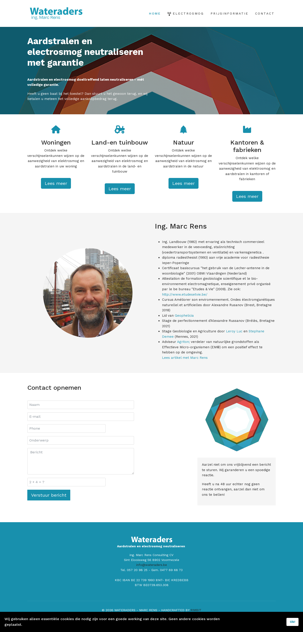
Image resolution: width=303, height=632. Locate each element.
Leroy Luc (237, 340)
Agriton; (185, 351)
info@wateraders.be (151, 577)
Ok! (292, 621)
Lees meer (56, 191)
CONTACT (265, 13)
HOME (155, 13)
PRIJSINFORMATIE (229, 13)
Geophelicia (186, 323)
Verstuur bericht (48, 505)
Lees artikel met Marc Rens (185, 368)
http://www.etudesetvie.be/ (185, 301)
